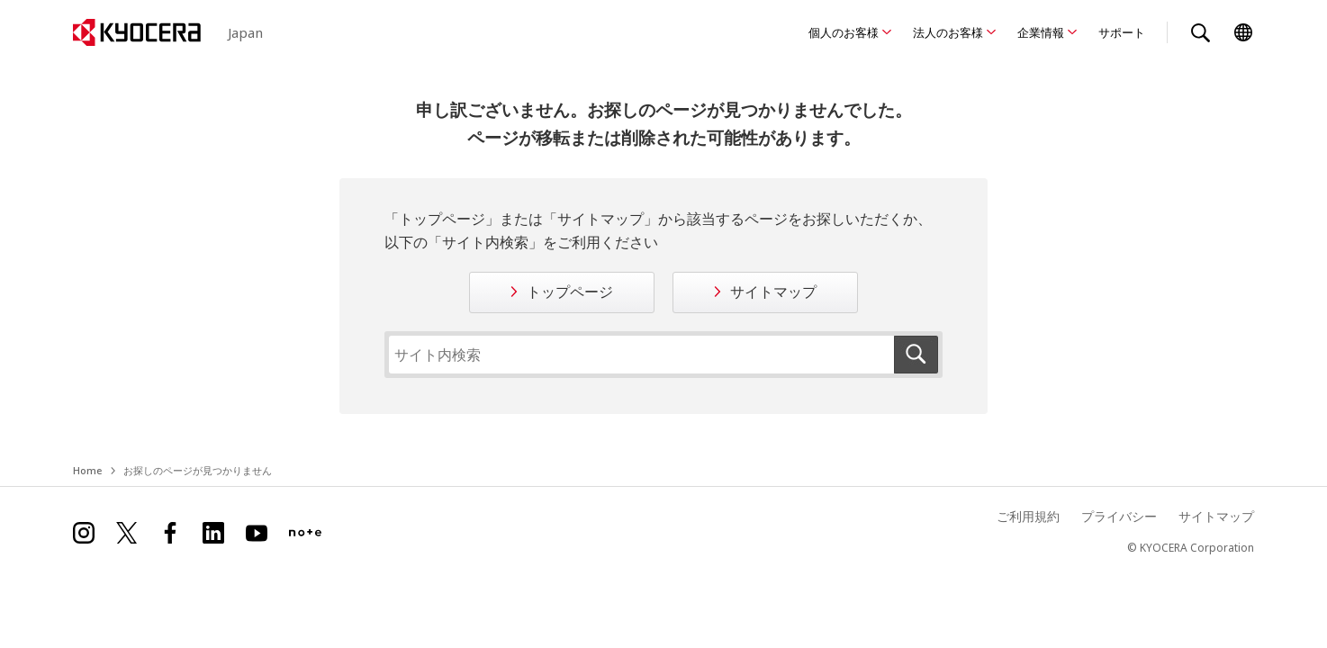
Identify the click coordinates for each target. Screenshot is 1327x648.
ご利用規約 (1028, 516)
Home (87, 470)
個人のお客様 (843, 32)
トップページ (570, 292)
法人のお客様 (948, 32)
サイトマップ (773, 292)
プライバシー (1119, 516)
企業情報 (1040, 32)
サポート (1121, 32)
